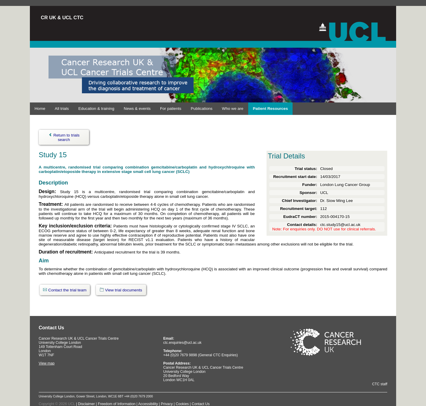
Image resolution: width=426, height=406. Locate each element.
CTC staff (379, 384)
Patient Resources (270, 108)
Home (40, 108)
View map (47, 363)
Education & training (96, 108)
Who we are (232, 108)
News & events (137, 108)
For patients (170, 108)
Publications (201, 108)
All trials (62, 108)
